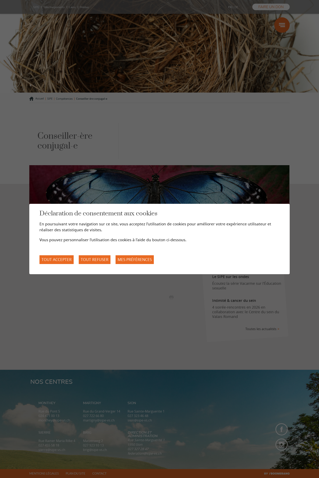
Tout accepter (57, 259)
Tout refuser (94, 259)
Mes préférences (135, 259)
